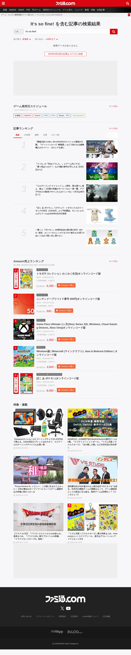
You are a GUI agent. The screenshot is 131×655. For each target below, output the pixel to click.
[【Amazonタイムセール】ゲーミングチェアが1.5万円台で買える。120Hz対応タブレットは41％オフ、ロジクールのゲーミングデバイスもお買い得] (38, 424)
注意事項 (73, 622)
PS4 (53, 115)
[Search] (67, 31)
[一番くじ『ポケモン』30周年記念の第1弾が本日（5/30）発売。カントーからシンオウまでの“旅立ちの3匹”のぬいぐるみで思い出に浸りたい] (102, 237)
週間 (37, 135)
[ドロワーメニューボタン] (3, 3)
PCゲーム (39, 10)
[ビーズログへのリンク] (75, 637)
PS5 (30, 10)
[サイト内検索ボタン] (127, 3)
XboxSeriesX (78, 115)
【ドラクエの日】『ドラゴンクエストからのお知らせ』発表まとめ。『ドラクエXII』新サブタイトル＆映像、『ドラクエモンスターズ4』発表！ (38, 541)
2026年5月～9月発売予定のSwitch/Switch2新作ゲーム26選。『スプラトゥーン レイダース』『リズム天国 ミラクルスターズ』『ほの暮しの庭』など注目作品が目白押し (92, 445)
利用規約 (62, 622)
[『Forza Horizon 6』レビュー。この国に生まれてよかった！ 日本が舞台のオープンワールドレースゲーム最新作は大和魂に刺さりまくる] (38, 473)
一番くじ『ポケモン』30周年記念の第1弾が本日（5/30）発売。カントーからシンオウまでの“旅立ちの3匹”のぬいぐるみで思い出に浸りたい (59, 233)
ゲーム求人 (71, 10)
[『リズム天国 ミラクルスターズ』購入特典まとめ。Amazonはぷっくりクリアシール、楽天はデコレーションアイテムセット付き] (93, 522)
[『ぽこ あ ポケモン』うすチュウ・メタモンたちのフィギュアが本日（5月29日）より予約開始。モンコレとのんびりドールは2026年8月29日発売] (102, 215)
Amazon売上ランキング (28, 261)
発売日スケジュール (55, 10)
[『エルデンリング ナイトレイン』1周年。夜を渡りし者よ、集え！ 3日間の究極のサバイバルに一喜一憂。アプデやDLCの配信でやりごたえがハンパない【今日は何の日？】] (102, 193)
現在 (18, 135)
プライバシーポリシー (46, 622)
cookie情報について (89, 622)
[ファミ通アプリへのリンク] (57, 637)
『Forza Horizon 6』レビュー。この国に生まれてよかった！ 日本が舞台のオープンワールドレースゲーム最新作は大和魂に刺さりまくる (38, 492)
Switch (22, 10)
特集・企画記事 (103, 10)
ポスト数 (55, 135)
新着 (5, 10)
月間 (45, 135)
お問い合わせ (28, 622)
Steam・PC (64, 115)
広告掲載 (104, 622)
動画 (92, 10)
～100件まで (49, 39)
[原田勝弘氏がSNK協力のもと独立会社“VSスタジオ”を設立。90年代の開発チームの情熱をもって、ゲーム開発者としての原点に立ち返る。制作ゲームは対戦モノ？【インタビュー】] (93, 473)
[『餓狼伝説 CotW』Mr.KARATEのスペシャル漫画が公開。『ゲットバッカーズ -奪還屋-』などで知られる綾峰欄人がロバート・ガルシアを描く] (102, 149)
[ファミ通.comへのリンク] (65, 3)
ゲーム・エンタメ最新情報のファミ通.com (17, 15)
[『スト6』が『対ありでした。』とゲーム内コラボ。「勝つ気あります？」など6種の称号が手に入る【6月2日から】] (102, 171)
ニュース (83, 10)
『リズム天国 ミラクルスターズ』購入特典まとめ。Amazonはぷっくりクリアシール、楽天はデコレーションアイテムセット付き (92, 541)
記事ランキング (23, 128)
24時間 (27, 135)
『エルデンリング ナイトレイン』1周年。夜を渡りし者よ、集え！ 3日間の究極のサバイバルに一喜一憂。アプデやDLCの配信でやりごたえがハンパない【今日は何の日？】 (59, 190)
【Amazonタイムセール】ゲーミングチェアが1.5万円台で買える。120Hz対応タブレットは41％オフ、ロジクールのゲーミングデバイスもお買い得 (38, 444)
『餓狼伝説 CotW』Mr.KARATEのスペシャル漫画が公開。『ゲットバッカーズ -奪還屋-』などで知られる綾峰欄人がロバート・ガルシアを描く (59, 145)
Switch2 (13, 10)
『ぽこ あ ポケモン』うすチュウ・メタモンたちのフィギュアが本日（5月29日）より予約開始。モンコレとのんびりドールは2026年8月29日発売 (59, 211)
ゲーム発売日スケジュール (30, 106)
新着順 (25, 39)
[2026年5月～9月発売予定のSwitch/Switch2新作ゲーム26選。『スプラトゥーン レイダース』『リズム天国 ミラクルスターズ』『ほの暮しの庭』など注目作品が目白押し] (93, 424)
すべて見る (113, 106)
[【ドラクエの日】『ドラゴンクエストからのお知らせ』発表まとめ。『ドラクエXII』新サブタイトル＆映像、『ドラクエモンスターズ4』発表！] (38, 522)
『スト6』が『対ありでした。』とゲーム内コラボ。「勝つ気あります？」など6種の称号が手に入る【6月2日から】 (59, 167)
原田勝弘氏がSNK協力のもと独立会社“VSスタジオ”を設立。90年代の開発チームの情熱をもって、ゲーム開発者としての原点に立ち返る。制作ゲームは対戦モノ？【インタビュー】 (92, 494)
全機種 (18, 115)
